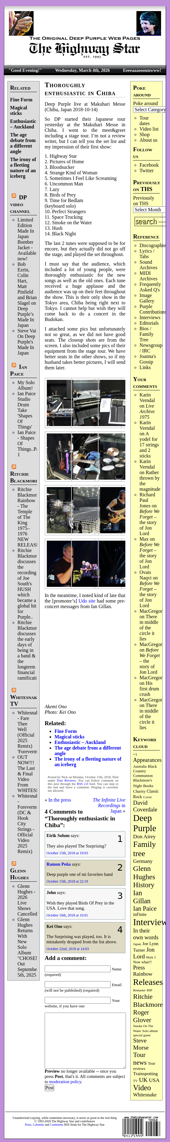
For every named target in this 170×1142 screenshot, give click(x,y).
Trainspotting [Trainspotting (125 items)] (145, 1073)
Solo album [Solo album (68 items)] (150, 1031)
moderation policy (65, 1081)
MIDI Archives (148, 275)
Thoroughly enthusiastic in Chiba (80, 89)
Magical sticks (18, 110)
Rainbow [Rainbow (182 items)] (142, 974)
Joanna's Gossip (148, 359)
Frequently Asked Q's (150, 287)
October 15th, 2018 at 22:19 (67, 881)
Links (145, 367)
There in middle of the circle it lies (149, 627)
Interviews (150, 317)
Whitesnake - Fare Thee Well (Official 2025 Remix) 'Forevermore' (31, 732)
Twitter (147, 170)
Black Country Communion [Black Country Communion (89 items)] (145, 771)
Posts (28, 1124)
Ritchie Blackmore (24, 477)
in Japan (109, 805)
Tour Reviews (66, 780)
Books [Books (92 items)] (148, 785)
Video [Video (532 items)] (142, 1087)
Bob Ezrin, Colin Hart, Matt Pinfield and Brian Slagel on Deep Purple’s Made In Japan (27, 295)
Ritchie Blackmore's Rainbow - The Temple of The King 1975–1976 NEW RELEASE (30, 517)
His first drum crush (149, 689)
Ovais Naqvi (146, 575)
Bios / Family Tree (146, 334)
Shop (145, 134)
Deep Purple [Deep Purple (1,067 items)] (144, 823)
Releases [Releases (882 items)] (148, 982)
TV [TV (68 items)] (135, 1081)
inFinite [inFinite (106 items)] (139, 914)
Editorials (149, 323)
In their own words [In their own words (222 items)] (145, 934)
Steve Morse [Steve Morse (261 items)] (140, 1044)
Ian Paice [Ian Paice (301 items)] (144, 908)
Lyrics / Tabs (147, 253)
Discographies (154, 245)
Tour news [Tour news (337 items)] (140, 1058)
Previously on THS (143, 200)
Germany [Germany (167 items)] (142, 861)
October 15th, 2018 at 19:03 (67, 853)
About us (148, 140)
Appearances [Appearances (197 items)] (147, 760)
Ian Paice (18, 370)
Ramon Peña (59, 864)
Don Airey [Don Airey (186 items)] (144, 836)
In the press (59, 800)
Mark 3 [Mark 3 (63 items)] (151, 957)
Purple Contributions (153, 309)
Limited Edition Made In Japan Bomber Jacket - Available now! (27, 239)
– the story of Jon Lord (150, 522)
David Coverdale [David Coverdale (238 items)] (145, 806)
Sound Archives (148, 264)
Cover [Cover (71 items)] (147, 797)
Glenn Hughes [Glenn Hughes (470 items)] (144, 872)
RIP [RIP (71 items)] (149, 990)
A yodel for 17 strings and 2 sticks (149, 444)
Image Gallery (147, 298)
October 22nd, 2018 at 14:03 (68, 949)
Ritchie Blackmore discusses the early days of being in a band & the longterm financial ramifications (30, 650)
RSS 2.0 (82, 784)
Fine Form (21, 99)
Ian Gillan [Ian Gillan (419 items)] (142, 897)
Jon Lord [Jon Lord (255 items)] (144, 953)
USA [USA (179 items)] (154, 1080)
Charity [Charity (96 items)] (139, 791)
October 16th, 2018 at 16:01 (67, 915)
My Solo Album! (26, 385)
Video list (149, 129)
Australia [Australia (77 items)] (139, 766)
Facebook (149, 165)
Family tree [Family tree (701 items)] (144, 849)
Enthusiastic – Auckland (23, 124)
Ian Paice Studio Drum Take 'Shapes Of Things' (27, 410)
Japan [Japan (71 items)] (137, 944)
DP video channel (20, 204)
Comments (56, 1124)
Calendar (38, 1124)
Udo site (87, 601)
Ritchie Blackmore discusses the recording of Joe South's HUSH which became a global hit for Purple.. (28, 584)
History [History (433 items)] (143, 885)
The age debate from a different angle (23, 143)
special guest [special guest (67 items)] (141, 1035)
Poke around (145, 103)
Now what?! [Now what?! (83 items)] (142, 962)
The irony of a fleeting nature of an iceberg (23, 168)
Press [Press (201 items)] (139, 968)
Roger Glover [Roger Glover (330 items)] (142, 1016)
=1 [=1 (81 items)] (135, 754)
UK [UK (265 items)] (143, 1079)
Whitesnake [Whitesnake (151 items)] (144, 1094)
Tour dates (145, 120)
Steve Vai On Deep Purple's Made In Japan (27, 342)
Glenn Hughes (19, 873)
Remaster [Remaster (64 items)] (139, 990)
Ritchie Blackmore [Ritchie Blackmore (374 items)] (148, 1000)
